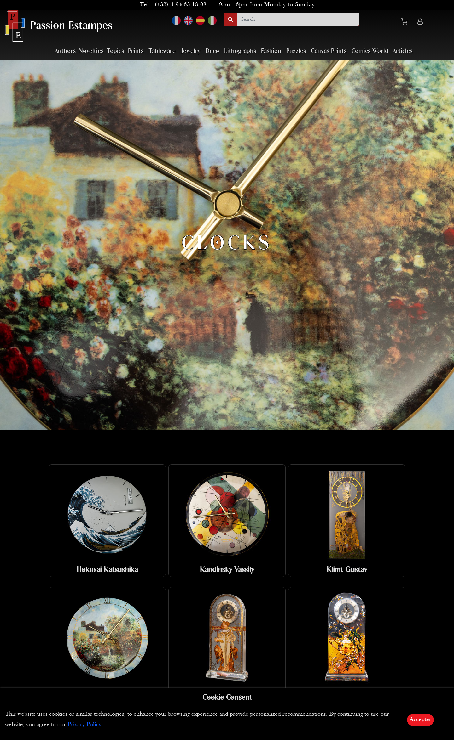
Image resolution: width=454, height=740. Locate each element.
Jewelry (191, 51)
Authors (65, 51)
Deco (212, 51)
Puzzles (296, 51)
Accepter (420, 720)
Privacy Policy (84, 725)
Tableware (162, 51)
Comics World (370, 51)
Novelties (91, 51)
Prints (135, 51)
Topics (115, 51)
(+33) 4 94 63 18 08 (181, 5)
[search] (298, 19)
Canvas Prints (328, 51)
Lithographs (240, 51)
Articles (402, 51)
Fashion (271, 51)
